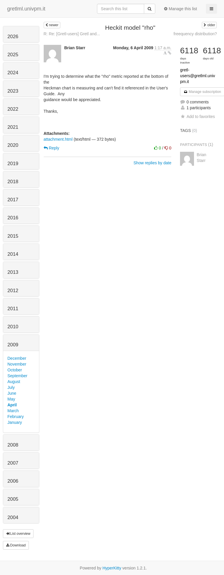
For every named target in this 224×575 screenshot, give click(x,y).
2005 (13, 499)
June (12, 393)
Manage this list (180, 8)
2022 (13, 109)
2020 (13, 145)
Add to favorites (197, 116)
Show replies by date (152, 162)
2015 (13, 236)
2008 (13, 445)
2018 (13, 181)
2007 (13, 463)
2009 (13, 345)
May (11, 399)
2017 (13, 199)
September (17, 375)
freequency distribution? (195, 33)
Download (16, 545)
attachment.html (58, 139)
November (17, 364)
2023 (13, 91)
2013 (13, 272)
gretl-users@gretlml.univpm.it (197, 76)
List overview (18, 534)
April (12, 405)
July (11, 387)
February (16, 416)
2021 (13, 127)
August (14, 381)
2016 (13, 218)
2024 (13, 72)
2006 (13, 481)
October (15, 370)
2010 (13, 326)
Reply (51, 148)
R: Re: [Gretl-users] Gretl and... (72, 33)
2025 (13, 54)
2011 (13, 308)
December (17, 358)
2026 (13, 36)
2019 (13, 163)
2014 (13, 254)
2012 (13, 290)
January (15, 422)
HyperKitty (112, 568)
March (13, 410)
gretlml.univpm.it (26, 9)
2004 (13, 517)
